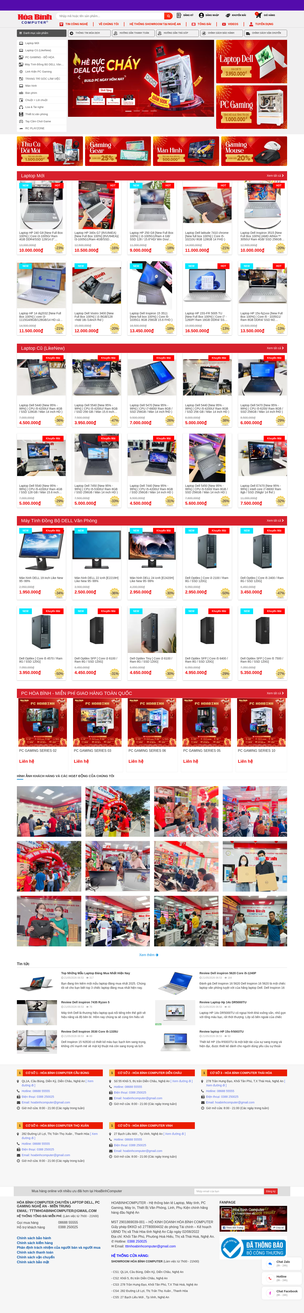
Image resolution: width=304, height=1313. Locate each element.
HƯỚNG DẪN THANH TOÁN (131, 33)
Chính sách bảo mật (33, 1262)
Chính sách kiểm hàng (35, 1243)
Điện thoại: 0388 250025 (38, 1096)
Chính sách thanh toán (35, 1252)
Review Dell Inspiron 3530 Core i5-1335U (89, 1031)
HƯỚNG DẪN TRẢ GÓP (173, 33)
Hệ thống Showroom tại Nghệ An (155, 24)
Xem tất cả (275, 175)
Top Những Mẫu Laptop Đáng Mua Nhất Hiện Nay (95, 973)
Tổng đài (204, 24)
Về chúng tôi (109, 24)
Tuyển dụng (264, 24)
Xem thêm (148, 955)
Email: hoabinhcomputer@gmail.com (46, 1102)
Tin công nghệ (76, 24)
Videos (233, 24)
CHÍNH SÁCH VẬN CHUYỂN (263, 33)
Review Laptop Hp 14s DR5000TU (223, 1002)
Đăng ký (271, 1191)
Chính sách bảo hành (34, 1238)
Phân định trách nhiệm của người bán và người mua (58, 1247)
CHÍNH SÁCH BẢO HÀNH (218, 33)
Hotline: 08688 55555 (36, 1091)
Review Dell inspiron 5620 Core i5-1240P (228, 973)
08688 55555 (68, 1222)
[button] (79, 78)
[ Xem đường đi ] (182, 1081)
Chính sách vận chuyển (36, 1257)
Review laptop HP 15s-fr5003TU (222, 1031)
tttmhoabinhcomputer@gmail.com (150, 1246)
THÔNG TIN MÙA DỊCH (85, 33)
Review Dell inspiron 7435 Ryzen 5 (85, 1002)
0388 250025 (68, 1227)
